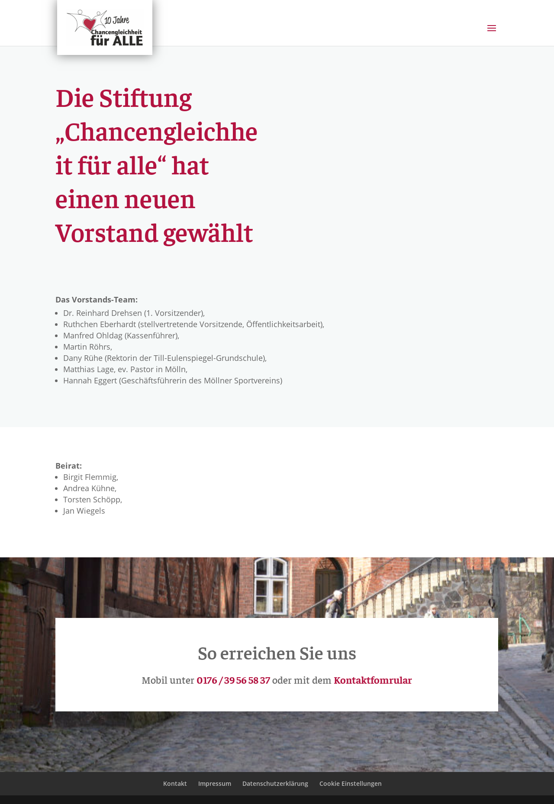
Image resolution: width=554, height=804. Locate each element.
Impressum (214, 783)
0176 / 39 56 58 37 (233, 679)
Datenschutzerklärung (275, 783)
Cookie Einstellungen (350, 783)
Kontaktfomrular (373, 679)
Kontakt (175, 783)
